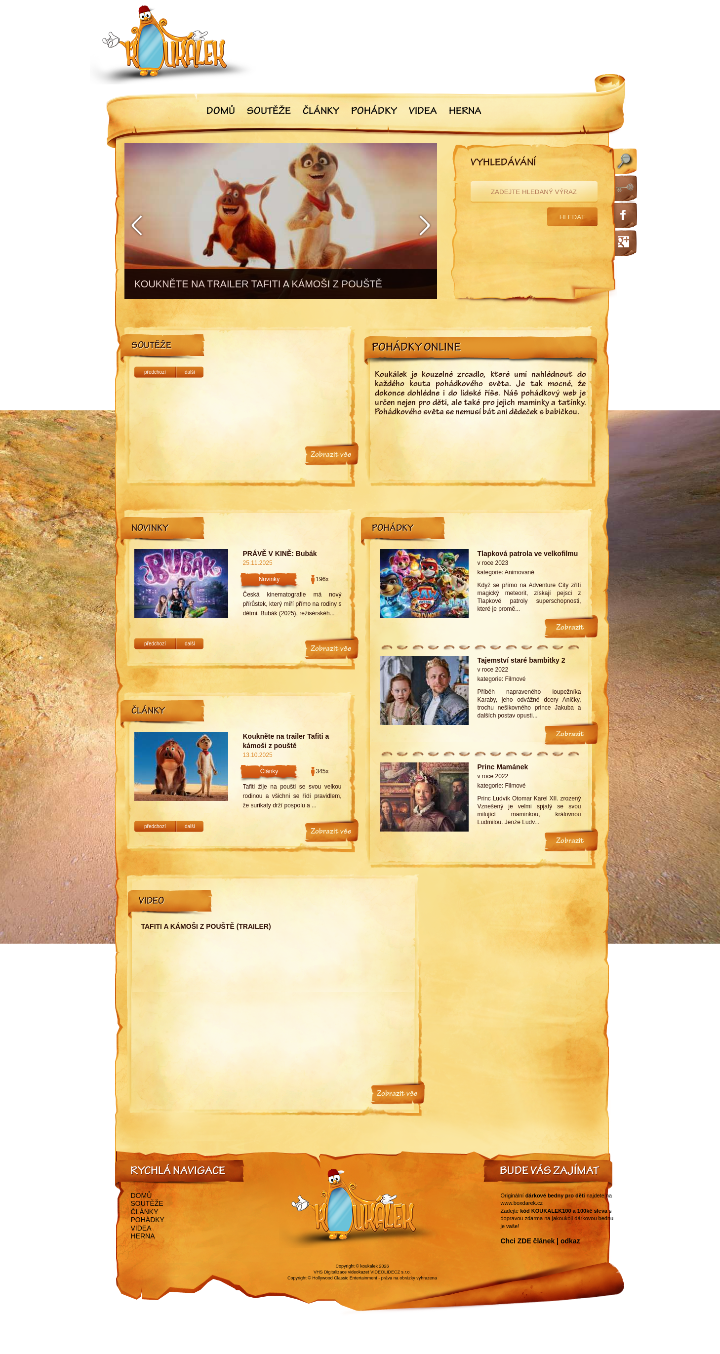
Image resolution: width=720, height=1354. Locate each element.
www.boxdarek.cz (522, 1203)
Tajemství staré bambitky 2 (521, 660)
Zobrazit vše (331, 455)
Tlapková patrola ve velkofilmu (528, 554)
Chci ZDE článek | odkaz (540, 1241)
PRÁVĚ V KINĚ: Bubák (280, 554)
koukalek (369, 1266)
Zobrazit (570, 628)
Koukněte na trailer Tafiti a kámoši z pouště (286, 741)
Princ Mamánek (503, 767)
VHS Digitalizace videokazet (341, 1272)
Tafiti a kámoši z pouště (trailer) (206, 926)
